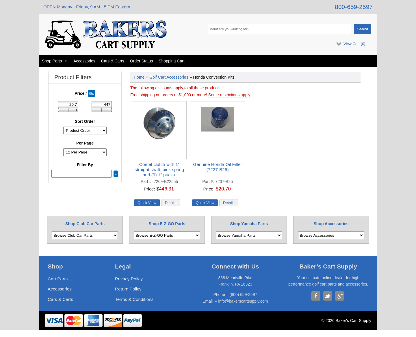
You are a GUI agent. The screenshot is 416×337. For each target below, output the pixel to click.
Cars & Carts (112, 61)
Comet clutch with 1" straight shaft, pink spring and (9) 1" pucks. (159, 169)
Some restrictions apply (229, 94)
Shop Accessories (331, 223)
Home (139, 77)
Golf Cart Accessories (168, 77)
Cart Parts (58, 278)
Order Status (141, 61)
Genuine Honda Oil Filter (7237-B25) (217, 167)
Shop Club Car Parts (85, 223)
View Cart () (354, 44)
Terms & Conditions (134, 299)
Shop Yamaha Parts (249, 223)
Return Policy (128, 288)
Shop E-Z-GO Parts (167, 223)
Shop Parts (55, 61)
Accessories (84, 61)
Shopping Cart (172, 61)
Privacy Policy (129, 278)
